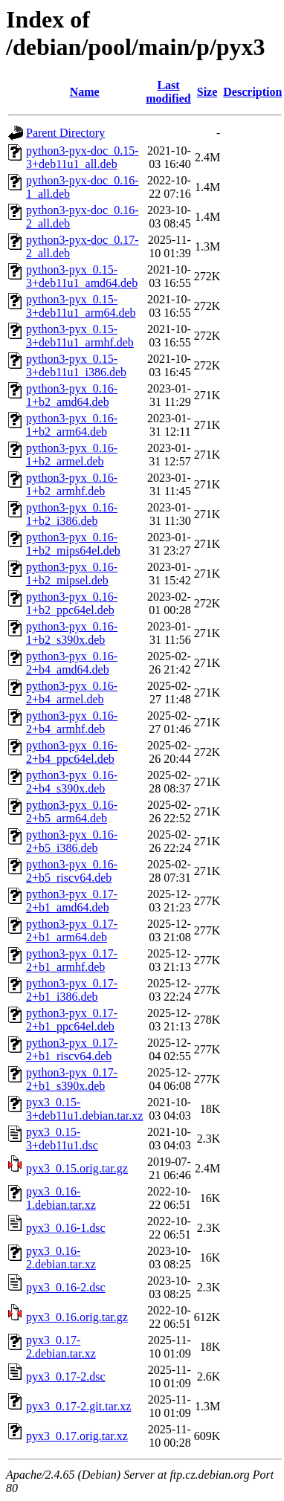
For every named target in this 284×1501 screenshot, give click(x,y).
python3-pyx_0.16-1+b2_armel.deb (71, 455)
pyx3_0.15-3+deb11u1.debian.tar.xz (84, 1109)
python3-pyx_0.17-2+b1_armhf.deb (71, 960)
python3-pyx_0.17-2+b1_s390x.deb (71, 1079)
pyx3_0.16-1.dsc (66, 1227)
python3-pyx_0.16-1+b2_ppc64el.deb (71, 603)
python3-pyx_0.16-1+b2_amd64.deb (71, 395)
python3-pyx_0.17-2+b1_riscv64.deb (71, 1049)
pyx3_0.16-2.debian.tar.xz (61, 1258)
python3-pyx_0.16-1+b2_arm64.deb (71, 425)
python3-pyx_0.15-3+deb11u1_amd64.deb (82, 276)
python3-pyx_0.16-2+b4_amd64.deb (71, 663)
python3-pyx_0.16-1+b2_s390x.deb (71, 633)
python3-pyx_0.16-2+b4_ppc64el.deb (71, 752)
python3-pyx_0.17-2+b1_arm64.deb (71, 930)
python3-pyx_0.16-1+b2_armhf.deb (71, 484)
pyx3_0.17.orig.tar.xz (77, 1436)
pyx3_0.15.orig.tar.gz (77, 1168)
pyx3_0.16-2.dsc (66, 1287)
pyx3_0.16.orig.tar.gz (77, 1317)
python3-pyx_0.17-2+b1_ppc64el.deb (71, 1020)
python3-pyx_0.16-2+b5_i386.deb (71, 841)
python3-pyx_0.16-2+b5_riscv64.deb (71, 871)
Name (85, 91)
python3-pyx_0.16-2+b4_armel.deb (71, 693)
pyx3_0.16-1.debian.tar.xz (61, 1198)
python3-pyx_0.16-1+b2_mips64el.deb (73, 544)
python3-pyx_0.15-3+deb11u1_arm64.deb (81, 306)
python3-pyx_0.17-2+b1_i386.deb (71, 990)
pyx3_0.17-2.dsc (66, 1376)
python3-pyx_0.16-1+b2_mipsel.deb (71, 574)
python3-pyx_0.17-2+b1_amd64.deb (71, 901)
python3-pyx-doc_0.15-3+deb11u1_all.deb (82, 157)
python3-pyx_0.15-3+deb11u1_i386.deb (76, 365)
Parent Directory (65, 132)
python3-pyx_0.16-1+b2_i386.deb (71, 514)
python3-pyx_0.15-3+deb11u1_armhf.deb (80, 336)
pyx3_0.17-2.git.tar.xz (78, 1406)
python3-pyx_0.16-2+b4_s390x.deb (71, 782)
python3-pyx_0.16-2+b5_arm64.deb (71, 811)
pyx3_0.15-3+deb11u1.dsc (62, 1139)
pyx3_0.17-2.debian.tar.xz (61, 1347)
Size (207, 91)
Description (252, 91)
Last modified (168, 92)
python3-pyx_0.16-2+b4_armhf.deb (71, 722)
